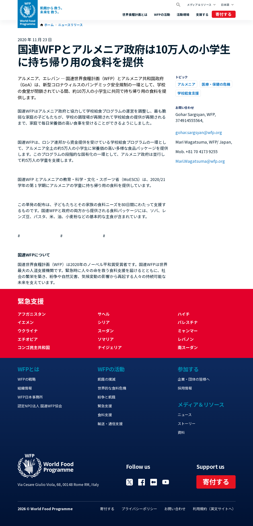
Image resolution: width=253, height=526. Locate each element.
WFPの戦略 (27, 379)
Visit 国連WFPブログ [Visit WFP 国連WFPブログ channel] (153, 482)
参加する (188, 369)
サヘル (104, 314)
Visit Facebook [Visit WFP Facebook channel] (141, 482)
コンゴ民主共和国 (34, 347)
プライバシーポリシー (139, 508)
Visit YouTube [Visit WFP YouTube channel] (165, 482)
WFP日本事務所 (30, 397)
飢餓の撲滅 (106, 379)
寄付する (224, 14)
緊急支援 (105, 405)
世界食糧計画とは (134, 14)
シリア (104, 322)
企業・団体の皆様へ (194, 379)
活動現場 (183, 14)
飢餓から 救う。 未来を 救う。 (52, 10)
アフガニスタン (32, 314)
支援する (202, 14)
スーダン (106, 330)
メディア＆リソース (199, 4)
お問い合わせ (175, 508)
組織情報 (25, 388)
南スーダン (188, 347)
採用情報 (185, 388)
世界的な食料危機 (112, 388)
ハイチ (184, 314)
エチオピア (28, 339)
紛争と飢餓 (106, 397)
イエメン (26, 322)
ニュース (185, 414)
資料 (181, 432)
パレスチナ (188, 322)
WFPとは (28, 369)
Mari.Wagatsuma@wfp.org (200, 161)
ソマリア (106, 339)
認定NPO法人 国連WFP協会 (40, 405)
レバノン (186, 339)
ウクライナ (28, 330)
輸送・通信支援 (110, 423)
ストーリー (186, 423)
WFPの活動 (162, 14)
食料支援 (105, 414)
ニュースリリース (70, 25)
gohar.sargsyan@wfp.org (198, 132)
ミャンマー (188, 330)
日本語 (225, 4)
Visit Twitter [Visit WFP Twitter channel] (129, 482)
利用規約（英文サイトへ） (214, 508)
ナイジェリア (110, 347)
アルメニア (186, 84)
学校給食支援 (188, 93)
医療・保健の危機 (216, 84)
